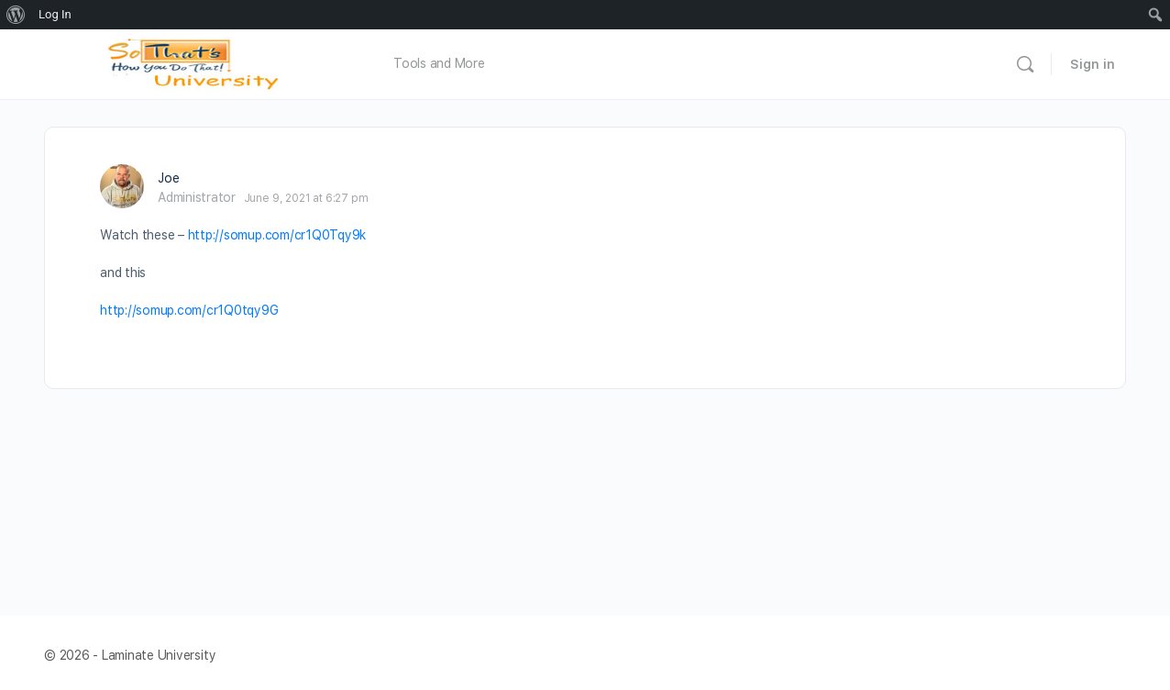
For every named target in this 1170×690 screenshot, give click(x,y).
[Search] (1025, 64)
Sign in (1092, 64)
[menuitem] (16, 14)
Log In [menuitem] (55, 14)
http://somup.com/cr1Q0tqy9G (189, 310)
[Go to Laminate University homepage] (198, 62)
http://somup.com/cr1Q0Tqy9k (277, 235)
